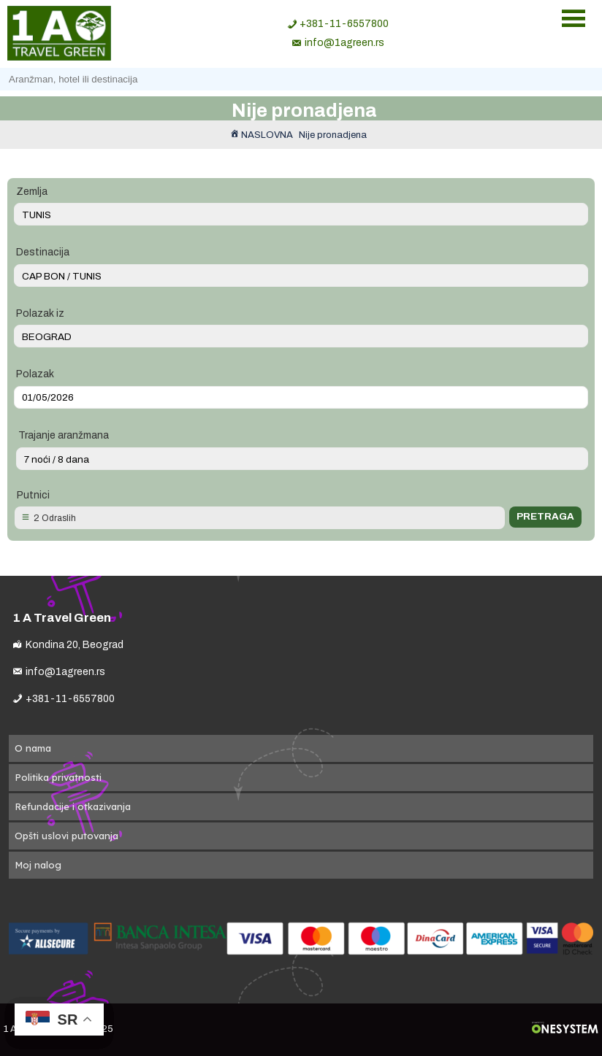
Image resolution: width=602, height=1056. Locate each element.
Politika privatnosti (58, 777)
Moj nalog (38, 865)
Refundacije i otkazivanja (73, 806)
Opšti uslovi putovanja (66, 835)
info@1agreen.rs (344, 42)
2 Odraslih (55, 518)
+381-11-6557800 (344, 23)
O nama (33, 748)
